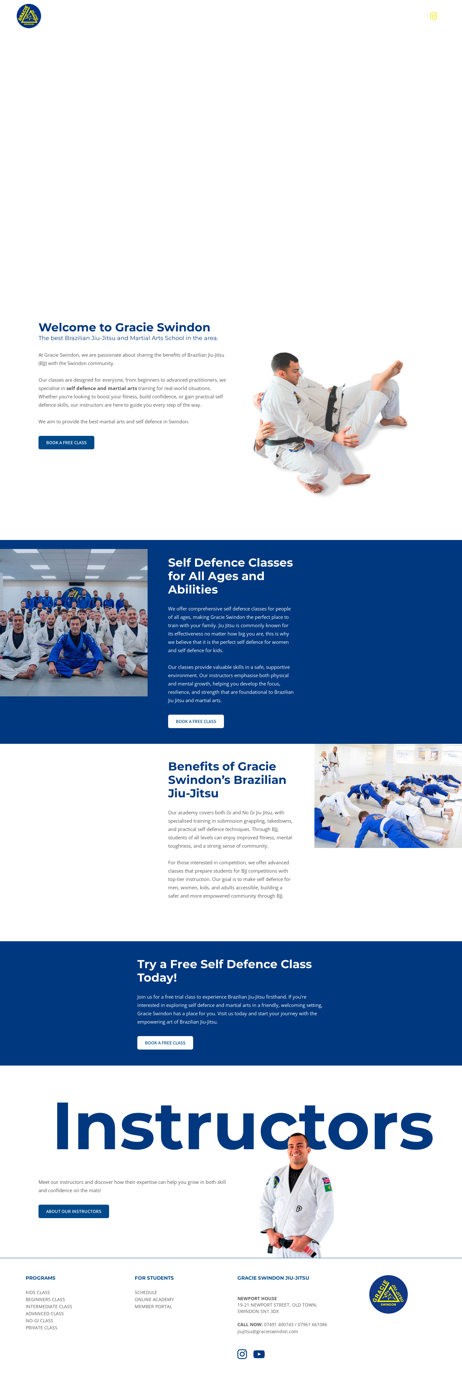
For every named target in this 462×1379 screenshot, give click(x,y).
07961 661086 (312, 1324)
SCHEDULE (146, 1292)
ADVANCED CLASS (45, 1313)
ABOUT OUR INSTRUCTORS (73, 1211)
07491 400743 (279, 1324)
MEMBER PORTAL (153, 1306)
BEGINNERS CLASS (45, 1299)
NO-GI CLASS (39, 1320)
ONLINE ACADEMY (154, 1299)
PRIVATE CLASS (41, 1328)
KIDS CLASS (38, 1292)
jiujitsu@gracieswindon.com (267, 1331)
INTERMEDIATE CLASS (49, 1306)
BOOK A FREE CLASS (66, 442)
